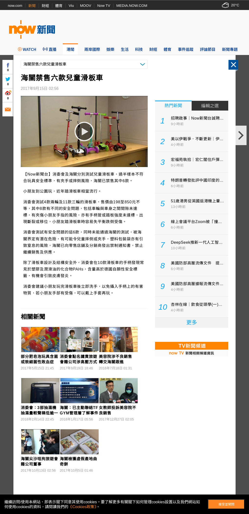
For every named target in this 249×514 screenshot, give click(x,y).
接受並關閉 (226, 504)
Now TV (103, 5)
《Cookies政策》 (82, 507)
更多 (191, 322)
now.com (15, 5)
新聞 (32, 6)
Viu (71, 5)
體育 (58, 6)
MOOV (85, 5)
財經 (45, 6)
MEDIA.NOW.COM (131, 5)
